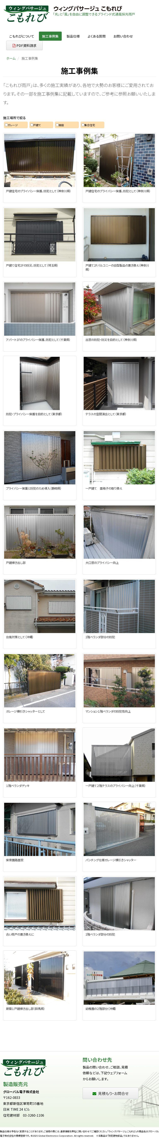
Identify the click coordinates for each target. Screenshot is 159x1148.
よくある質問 (97, 36)
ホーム (11, 58)
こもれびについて (21, 36)
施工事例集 (50, 36)
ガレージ (11, 125)
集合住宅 (88, 125)
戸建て (35, 125)
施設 (60, 125)
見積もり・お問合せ (111, 1093)
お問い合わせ (123, 36)
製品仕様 (73, 36)
